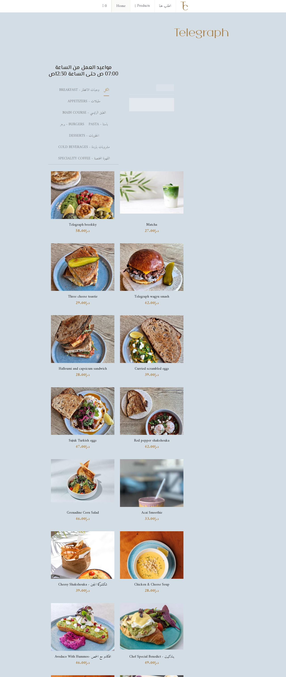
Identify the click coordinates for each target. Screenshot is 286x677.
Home (121, 6)
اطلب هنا (165, 6)
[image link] (215, 470)
